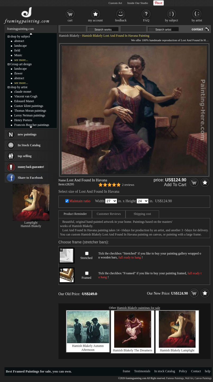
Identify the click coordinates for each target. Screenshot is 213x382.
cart (70, 20)
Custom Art (115, 2)
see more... (21, 60)
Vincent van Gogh (25, 96)
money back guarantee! (31, 167)
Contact (196, 371)
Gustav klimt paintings (28, 106)
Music (18, 55)
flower (18, 73)
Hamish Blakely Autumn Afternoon (88, 348)
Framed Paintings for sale (32, 371)
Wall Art (189, 378)
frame (126, 371)
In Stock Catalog (29, 145)
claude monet (22, 91)
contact (197, 29)
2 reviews (128, 185)
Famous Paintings (175, 378)
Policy (183, 371)
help (207, 371)
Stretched (86, 258)
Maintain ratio (79, 201)
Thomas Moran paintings (30, 110)
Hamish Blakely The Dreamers (132, 350)
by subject (171, 20)
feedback (120, 20)
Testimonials (142, 371)
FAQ (146, 20)
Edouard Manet (24, 101)
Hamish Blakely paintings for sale (138, 308)
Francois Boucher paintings (31, 125)
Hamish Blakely (69, 35)
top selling (24, 156)
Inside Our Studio (137, 2)
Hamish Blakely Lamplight (177, 350)
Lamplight (31, 222)
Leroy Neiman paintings (29, 115)
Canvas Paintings (203, 378)
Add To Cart (175, 184)
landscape (20, 46)
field (17, 50)
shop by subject (20, 36)
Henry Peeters (23, 120)
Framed (86, 278)
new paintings (27, 134)
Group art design (21, 64)
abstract (19, 41)
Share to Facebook (30, 178)
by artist (197, 20)
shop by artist (18, 87)
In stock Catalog (164, 371)
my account (95, 20)
